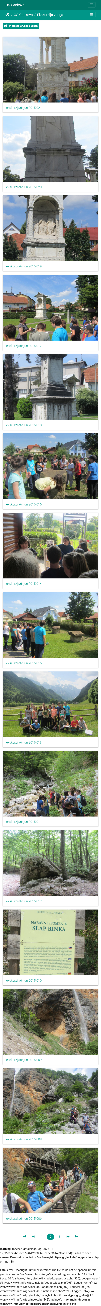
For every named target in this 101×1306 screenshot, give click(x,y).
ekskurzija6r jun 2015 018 (24, 425)
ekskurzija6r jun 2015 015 (24, 663)
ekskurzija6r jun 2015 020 (24, 187)
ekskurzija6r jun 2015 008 (24, 1139)
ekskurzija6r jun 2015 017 (24, 346)
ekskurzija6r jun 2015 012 (24, 901)
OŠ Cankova (15, 5)
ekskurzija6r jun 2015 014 (24, 583)
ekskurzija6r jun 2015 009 (24, 1060)
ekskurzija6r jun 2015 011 (24, 822)
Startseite (7, 14)
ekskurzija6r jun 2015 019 (24, 266)
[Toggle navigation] (92, 5)
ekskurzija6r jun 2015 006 (24, 1218)
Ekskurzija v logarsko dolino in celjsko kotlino (51, 15)
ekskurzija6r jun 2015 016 (24, 504)
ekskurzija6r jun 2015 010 (24, 980)
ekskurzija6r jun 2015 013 (24, 742)
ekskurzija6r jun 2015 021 (24, 108)
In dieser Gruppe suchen (21, 25)
